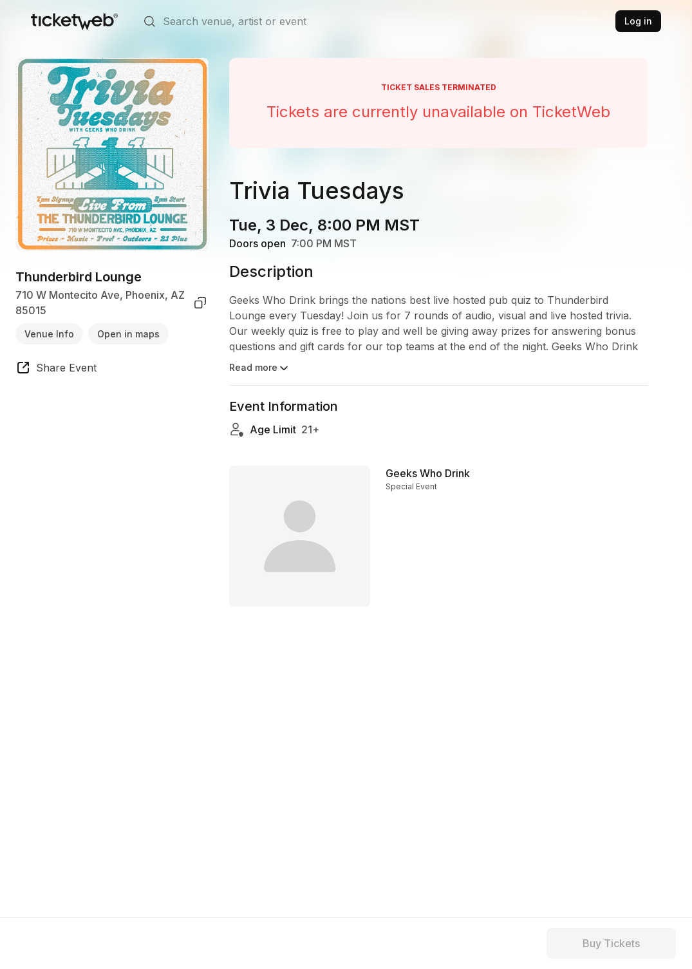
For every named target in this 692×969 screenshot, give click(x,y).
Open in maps (128, 333)
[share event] (56, 369)
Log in (638, 20)
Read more (259, 368)
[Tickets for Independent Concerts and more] (74, 21)
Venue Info (49, 333)
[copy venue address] (200, 302)
